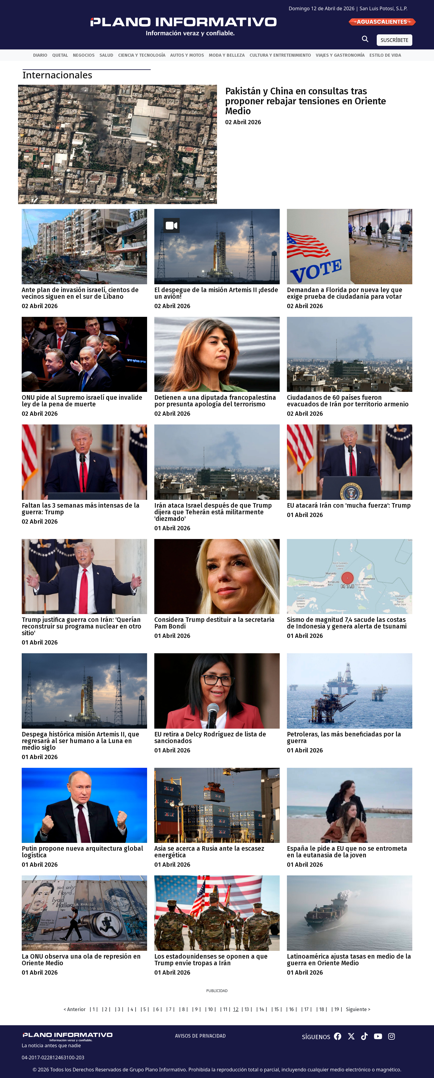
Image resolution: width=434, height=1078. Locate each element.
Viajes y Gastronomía (340, 55)
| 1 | (93, 1009)
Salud (106, 55)
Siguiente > (358, 1009)
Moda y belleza (227, 55)
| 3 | (119, 1009)
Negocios (84, 55)
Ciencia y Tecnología (141, 55)
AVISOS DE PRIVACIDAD (200, 1036)
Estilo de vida (385, 55)
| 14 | (261, 1009)
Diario (40, 55)
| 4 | (132, 1009)
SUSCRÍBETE (394, 40)
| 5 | (144, 1009)
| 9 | (196, 1009)
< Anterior (75, 1009)
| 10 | (210, 1009)
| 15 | (276, 1009)
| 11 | (225, 1009)
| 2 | (106, 1009)
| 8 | (183, 1009)
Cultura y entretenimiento (280, 55)
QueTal (60, 55)
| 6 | (157, 1009)
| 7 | (170, 1009)
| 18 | (321, 1009)
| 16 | (291, 1009)
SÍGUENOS (316, 1037)
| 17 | (306, 1009)
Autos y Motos (187, 55)
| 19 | (336, 1009)
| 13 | (246, 1009)
